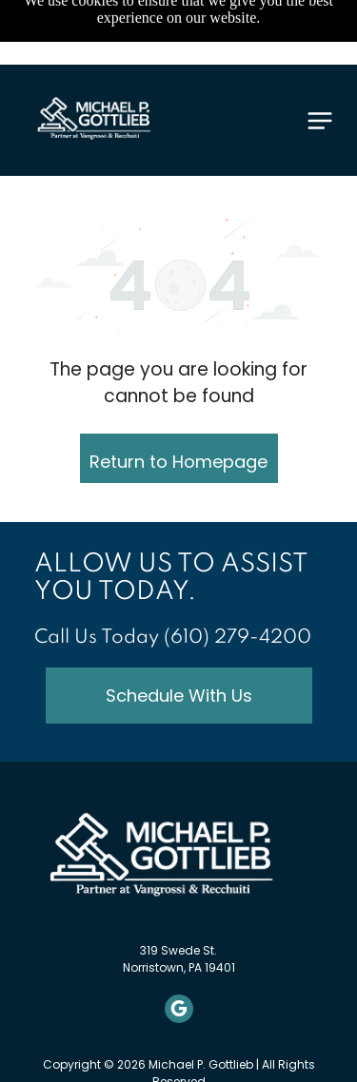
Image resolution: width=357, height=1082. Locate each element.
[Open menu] (320, 120)
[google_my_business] (179, 1011)
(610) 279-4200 (237, 637)
